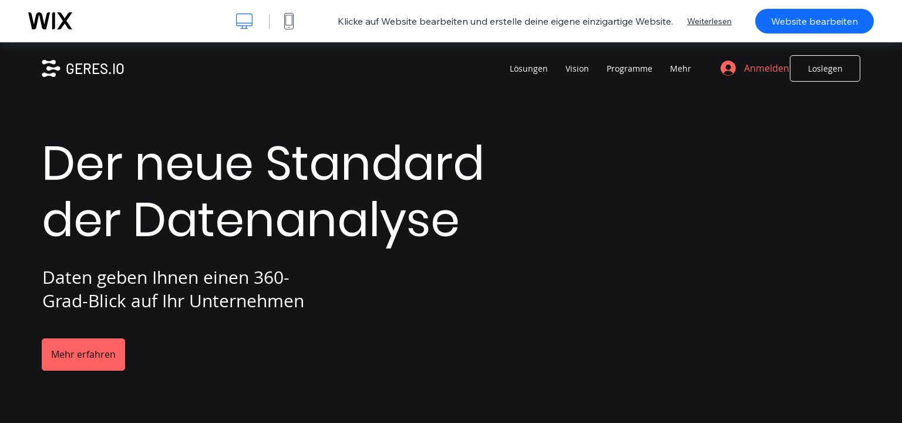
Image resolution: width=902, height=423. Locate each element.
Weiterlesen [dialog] (709, 21)
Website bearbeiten (814, 21)
